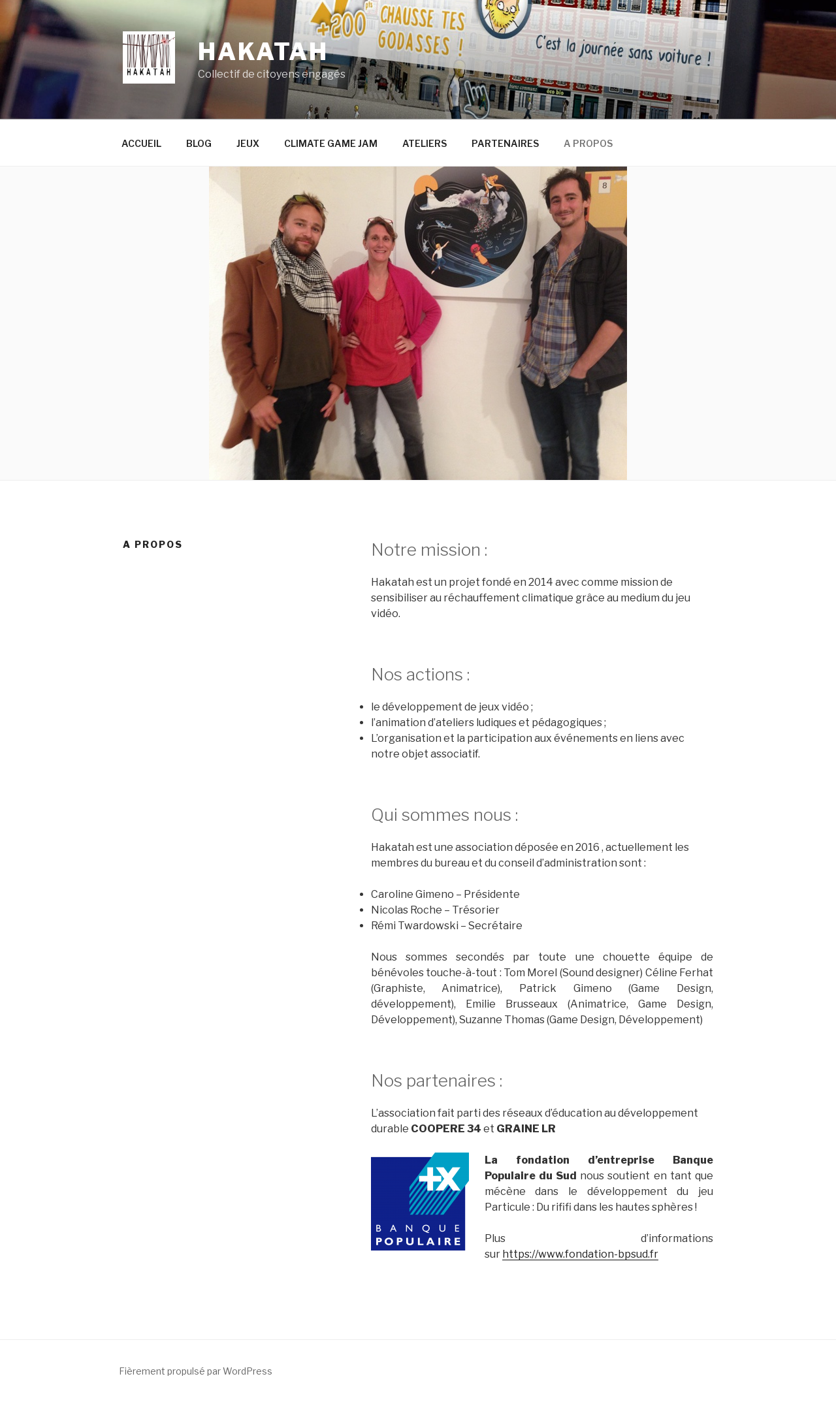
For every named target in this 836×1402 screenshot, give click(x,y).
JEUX (247, 143)
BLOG (199, 143)
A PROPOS (588, 143)
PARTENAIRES (505, 143)
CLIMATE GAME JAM (331, 143)
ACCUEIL (141, 143)
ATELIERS (424, 143)
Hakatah (263, 51)
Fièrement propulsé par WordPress (195, 1371)
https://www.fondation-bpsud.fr (580, 1254)
